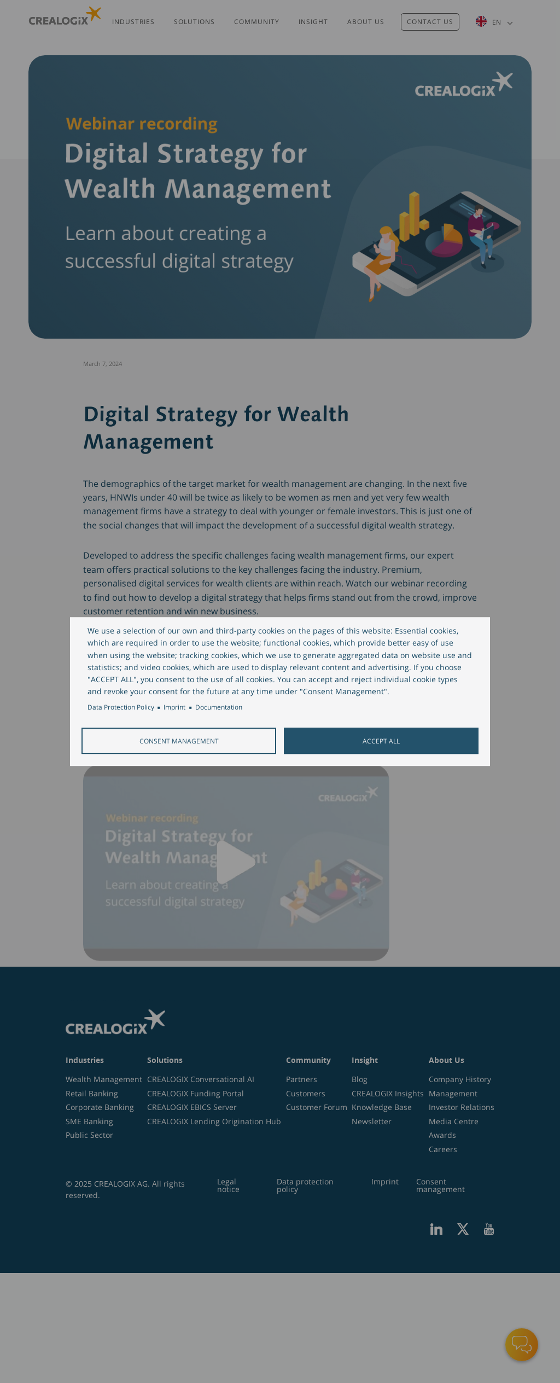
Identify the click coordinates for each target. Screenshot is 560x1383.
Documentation (218, 707)
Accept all (381, 740)
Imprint (174, 707)
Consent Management (179, 740)
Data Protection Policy (121, 707)
